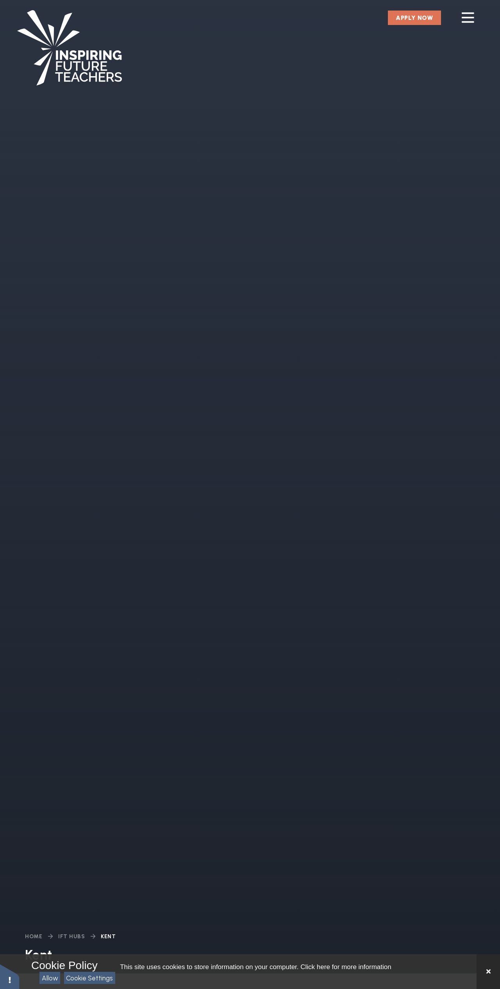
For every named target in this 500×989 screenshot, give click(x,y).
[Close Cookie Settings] (488, 971)
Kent (108, 936)
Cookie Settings (89, 978)
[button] (10, 976)
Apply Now (414, 17)
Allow (50, 978)
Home (34, 936)
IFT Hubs (71, 936)
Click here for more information (345, 967)
